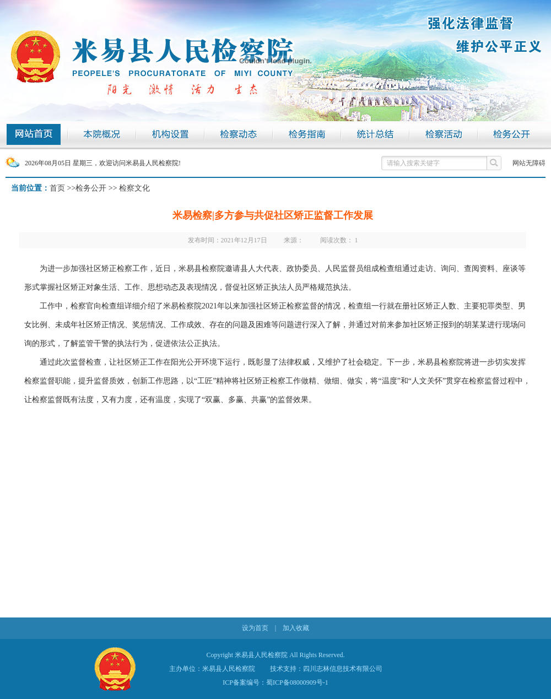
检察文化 (134, 188)
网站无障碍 (528, 163)
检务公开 (90, 188)
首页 (57, 188)
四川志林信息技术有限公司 (342, 669)
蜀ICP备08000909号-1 (297, 682)
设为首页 (255, 628)
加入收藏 (296, 628)
